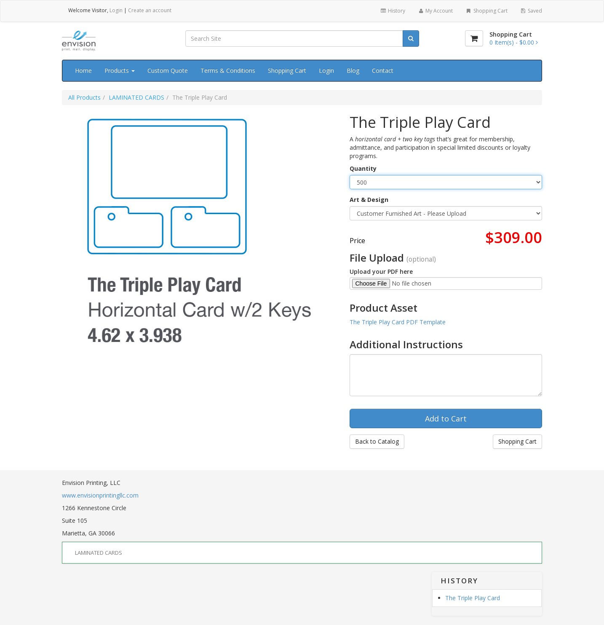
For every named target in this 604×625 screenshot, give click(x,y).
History (392, 10)
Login (116, 10)
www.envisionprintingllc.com (100, 495)
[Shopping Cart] (474, 38)
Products (119, 70)
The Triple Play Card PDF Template (398, 322)
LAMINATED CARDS (136, 97)
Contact (382, 70)
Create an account (149, 10)
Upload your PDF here (381, 271)
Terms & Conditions (227, 70)
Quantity (363, 168)
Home (83, 70)
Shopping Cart (486, 10)
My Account (435, 10)
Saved (531, 10)
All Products (84, 97)
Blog (353, 70)
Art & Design (369, 200)
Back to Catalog (377, 441)
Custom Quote (167, 70)
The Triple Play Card (472, 598)
